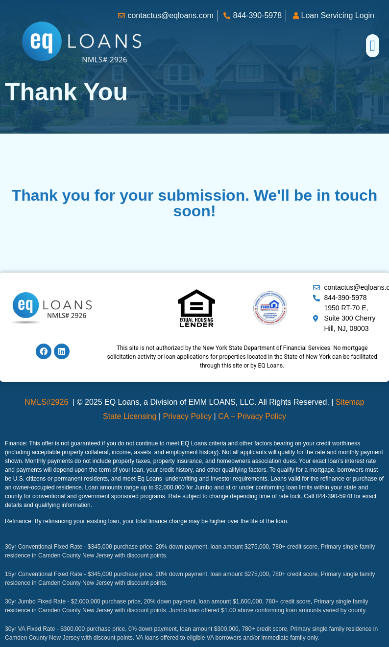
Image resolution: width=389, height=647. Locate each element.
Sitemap (350, 402)
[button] (372, 45)
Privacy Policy (187, 416)
